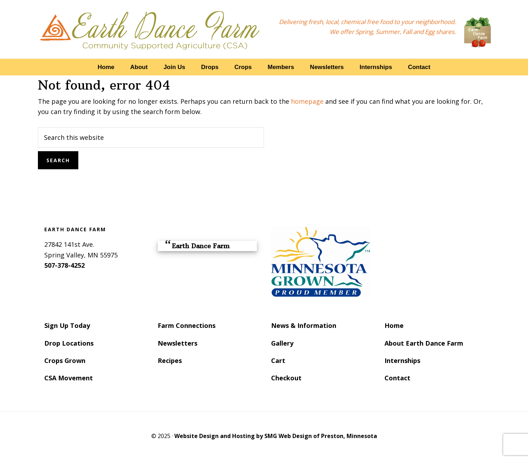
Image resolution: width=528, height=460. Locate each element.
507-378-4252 (64, 265)
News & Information (303, 325)
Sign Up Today (67, 325)
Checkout (286, 378)
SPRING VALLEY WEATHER (434, 253)
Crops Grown (64, 360)
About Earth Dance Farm (423, 343)
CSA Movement (68, 378)
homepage (307, 101)
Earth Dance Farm (149, 29)
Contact (397, 378)
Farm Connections (186, 325)
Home (394, 325)
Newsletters (177, 343)
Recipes (170, 360)
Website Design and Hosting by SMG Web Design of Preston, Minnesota (275, 436)
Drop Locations (69, 343)
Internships (402, 360)
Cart (278, 360)
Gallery (282, 343)
